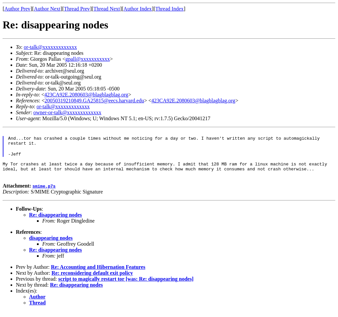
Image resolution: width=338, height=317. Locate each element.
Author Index (137, 9)
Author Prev (17, 9)
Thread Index (169, 9)
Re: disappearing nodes (55, 221)
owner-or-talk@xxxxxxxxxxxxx (67, 112)
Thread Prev (77, 9)
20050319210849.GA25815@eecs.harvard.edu (94, 100)
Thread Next (106, 9)
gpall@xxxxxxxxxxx (87, 59)
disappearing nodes (51, 244)
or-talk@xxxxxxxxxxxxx (50, 47)
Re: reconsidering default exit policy (92, 279)
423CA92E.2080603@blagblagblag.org (86, 94)
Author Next (47, 9)
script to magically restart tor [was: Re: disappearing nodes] (125, 285)
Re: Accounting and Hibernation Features (98, 273)
